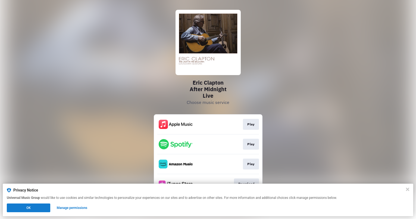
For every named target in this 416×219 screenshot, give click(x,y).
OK (28, 208)
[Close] (407, 189)
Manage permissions (72, 208)
